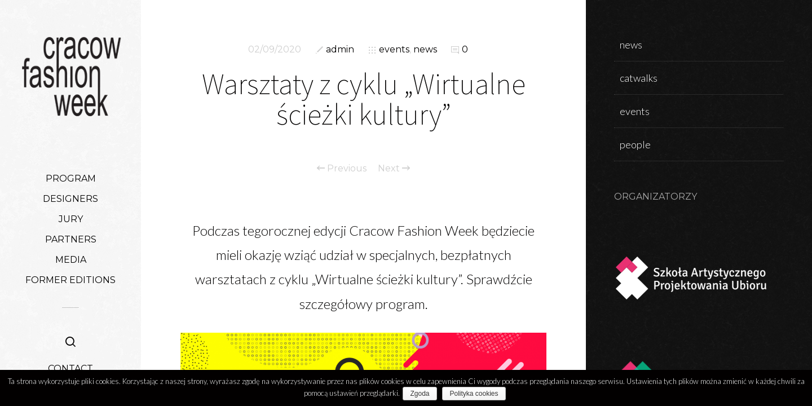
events (394, 49)
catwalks (638, 78)
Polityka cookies (476, 394)
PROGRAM (71, 178)
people (635, 144)
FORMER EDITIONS (70, 280)
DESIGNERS (70, 198)
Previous (342, 168)
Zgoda (422, 394)
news (425, 49)
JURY (71, 219)
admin (340, 49)
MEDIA (70, 259)
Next (394, 168)
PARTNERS (70, 239)
